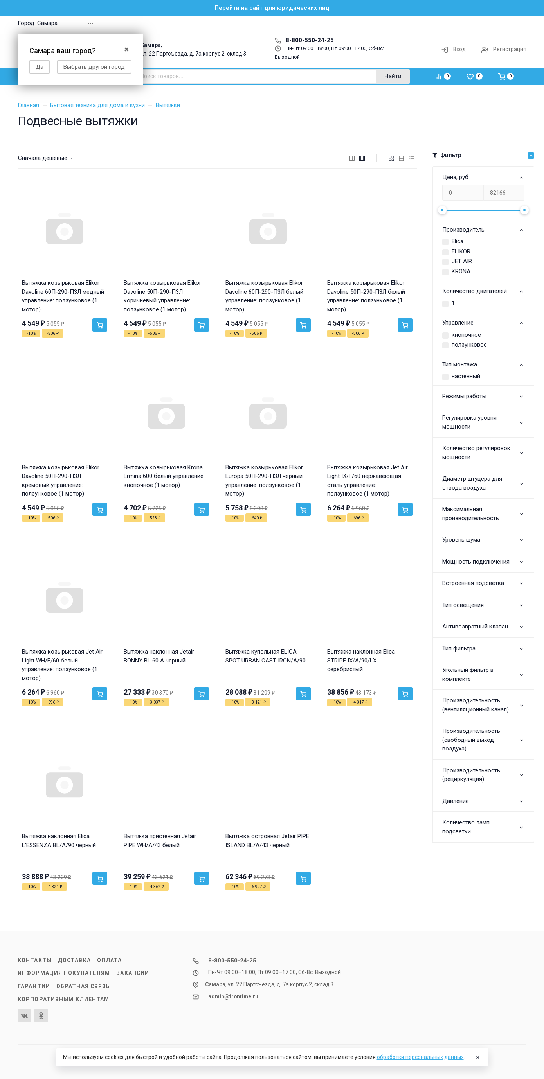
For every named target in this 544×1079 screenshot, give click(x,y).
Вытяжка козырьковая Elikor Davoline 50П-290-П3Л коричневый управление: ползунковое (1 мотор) (162, 296)
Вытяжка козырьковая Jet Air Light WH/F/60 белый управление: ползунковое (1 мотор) (62, 665)
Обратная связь (83, 986)
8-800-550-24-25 (304, 40)
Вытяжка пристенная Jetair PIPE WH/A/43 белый (160, 841)
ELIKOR (461, 251)
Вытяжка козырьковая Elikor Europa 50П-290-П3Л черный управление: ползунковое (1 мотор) (264, 480)
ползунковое (469, 344)
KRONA (461, 271)
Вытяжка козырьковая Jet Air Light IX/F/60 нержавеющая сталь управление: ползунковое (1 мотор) (367, 480)
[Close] (478, 1057)
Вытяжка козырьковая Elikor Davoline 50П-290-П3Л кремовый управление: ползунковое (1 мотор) (60, 480)
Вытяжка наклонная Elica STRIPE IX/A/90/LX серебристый (361, 660)
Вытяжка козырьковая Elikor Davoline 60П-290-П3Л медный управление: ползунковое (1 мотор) (63, 296)
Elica (457, 241)
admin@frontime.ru (233, 996)
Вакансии (132, 973)
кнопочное (466, 334)
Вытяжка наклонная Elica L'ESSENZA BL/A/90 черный (59, 841)
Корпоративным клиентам (63, 999)
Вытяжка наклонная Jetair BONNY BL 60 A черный (159, 656)
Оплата (109, 960)
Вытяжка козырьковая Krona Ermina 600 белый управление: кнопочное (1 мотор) (164, 476)
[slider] (442, 210)
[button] (414, 23)
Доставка (74, 960)
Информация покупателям (64, 973)
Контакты (35, 960)
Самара (47, 23)
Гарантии (34, 986)
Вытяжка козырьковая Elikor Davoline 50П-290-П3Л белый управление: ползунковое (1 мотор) (366, 296)
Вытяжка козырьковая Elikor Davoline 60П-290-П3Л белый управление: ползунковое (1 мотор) (264, 296)
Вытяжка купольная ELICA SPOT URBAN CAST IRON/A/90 (265, 656)
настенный (466, 376)
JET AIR (462, 261)
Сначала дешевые (42, 158)
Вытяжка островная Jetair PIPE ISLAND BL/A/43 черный (267, 841)
